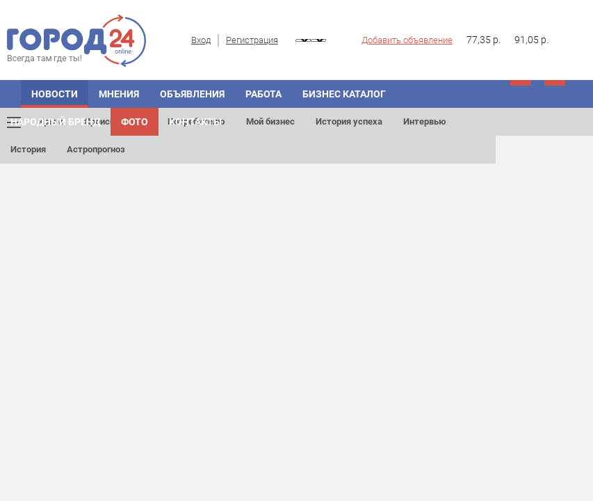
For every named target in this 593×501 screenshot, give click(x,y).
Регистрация (252, 40)
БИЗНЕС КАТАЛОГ (344, 94)
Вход (201, 40)
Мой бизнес (270, 121)
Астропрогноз (96, 149)
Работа (263, 94)
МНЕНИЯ (119, 94)
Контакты (195, 121)
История (28, 149)
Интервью (424, 121)
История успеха (349, 121)
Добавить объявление (407, 40)
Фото (134, 121)
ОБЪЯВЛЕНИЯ (192, 94)
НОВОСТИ (54, 94)
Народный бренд (55, 121)
